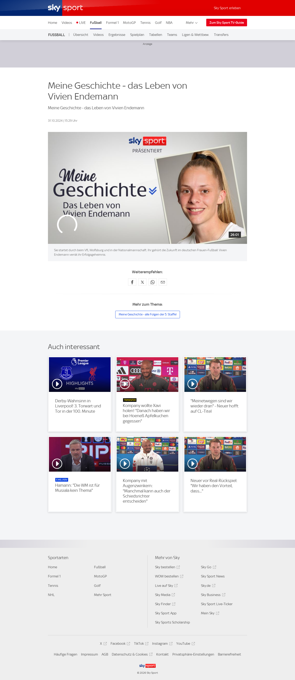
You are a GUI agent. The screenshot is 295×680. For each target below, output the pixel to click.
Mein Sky (209, 614)
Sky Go (208, 568)
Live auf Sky (165, 586)
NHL (51, 595)
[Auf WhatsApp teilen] (153, 282)
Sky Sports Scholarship (172, 622)
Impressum (89, 654)
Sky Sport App (165, 613)
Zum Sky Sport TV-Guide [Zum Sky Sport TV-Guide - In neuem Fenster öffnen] (227, 22)
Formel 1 (112, 23)
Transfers (221, 35)
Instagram (161, 644)
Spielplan (137, 35)
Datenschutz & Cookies (131, 655)
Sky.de (207, 586)
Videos (67, 23)
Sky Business (212, 595)
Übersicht (80, 35)
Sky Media (164, 595)
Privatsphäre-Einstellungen (193, 654)
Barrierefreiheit (229, 654)
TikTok (140, 644)
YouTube (185, 644)
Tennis (145, 23)
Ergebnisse (117, 35)
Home (52, 23)
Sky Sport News (213, 576)
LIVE (82, 23)
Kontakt (162, 654)
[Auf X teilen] (142, 282)
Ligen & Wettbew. (195, 35)
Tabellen (155, 35)
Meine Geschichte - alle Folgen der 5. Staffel (147, 314)
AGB (105, 654)
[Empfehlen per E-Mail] (163, 282)
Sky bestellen (167, 568)
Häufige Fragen (65, 654)
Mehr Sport (102, 595)
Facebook (120, 644)
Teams (172, 35)
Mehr (192, 23)
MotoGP (129, 23)
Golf (158, 23)
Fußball (96, 23)
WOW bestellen (168, 577)
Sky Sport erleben (227, 8)
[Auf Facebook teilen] (132, 282)
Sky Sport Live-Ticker (217, 604)
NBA (169, 23)
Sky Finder (164, 604)
